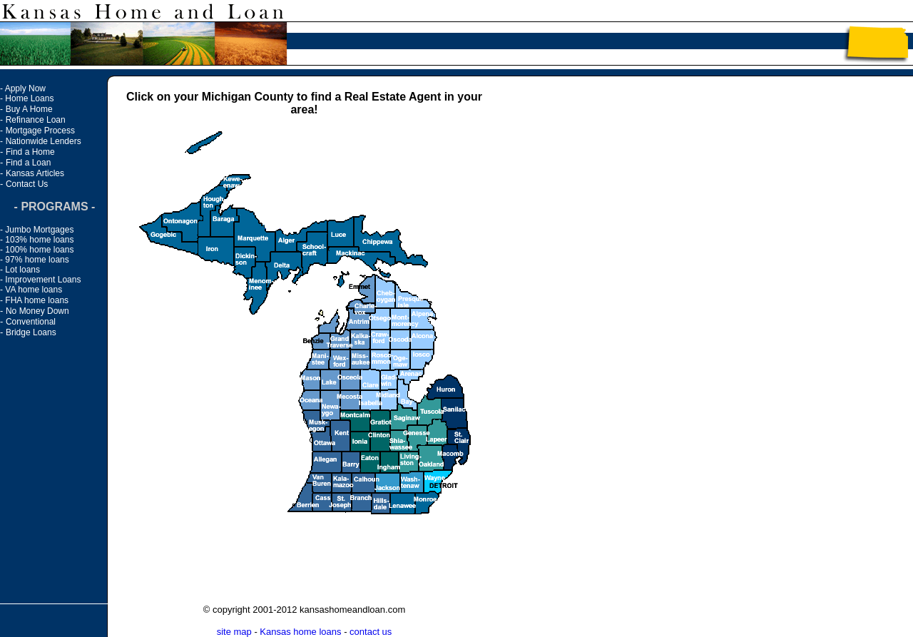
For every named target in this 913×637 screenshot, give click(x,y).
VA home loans (33, 290)
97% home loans (36, 260)
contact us (371, 631)
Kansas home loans (300, 631)
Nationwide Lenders (43, 141)
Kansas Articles (35, 173)
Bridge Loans (31, 332)
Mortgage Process (40, 131)
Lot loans (22, 270)
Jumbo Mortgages (39, 230)
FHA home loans (36, 300)
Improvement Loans (43, 280)
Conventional (31, 322)
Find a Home (30, 152)
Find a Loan (28, 163)
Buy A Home (29, 109)
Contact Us (27, 184)
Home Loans (29, 98)
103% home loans (39, 240)
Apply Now (25, 88)
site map (234, 631)
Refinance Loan (36, 120)
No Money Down (37, 311)
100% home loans (39, 250)
